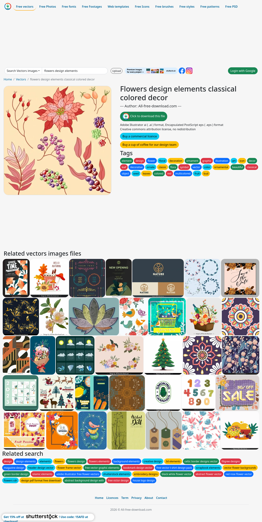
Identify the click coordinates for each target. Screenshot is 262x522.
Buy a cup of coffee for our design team (149, 145)
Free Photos (47, 7)
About (148, 498)
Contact (161, 498)
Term (124, 498)
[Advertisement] (131, 38)
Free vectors (24, 7)
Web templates (118, 7)
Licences (112, 498)
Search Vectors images (22, 71)
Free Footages (92, 7)
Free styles (186, 7)
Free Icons (142, 7)
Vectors (21, 79)
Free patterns (209, 7)
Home (8, 79)
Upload (116, 71)
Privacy (136, 498)
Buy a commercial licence (139, 136)
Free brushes (164, 7)
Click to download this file (143, 116)
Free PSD (231, 7)
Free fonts (69, 7)
